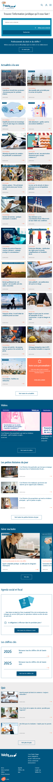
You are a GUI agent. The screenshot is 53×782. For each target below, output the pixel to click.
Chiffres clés (21, 770)
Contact (37, 768)
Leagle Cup (38, 770)
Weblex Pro (38, 772)
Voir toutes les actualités (26, 393)
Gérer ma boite (5, 770)
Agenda (20, 768)
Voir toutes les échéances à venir (26, 630)
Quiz (19, 772)
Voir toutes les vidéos (26, 450)
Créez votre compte (39, 380)
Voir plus (26, 577)
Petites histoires (5, 774)
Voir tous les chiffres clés (26, 673)
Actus (2, 768)
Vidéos (3, 772)
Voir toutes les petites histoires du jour (26, 517)
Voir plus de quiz (26, 742)
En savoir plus (26, 49)
